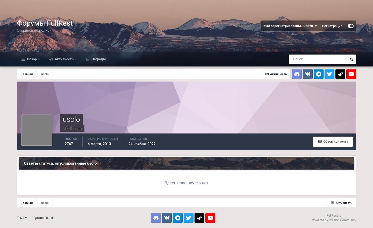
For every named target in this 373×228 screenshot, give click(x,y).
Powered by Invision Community (334, 220)
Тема (22, 218)
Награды (98, 59)
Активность (64, 59)
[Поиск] (318, 59)
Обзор (32, 59)
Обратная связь (42, 218)
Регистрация (332, 26)
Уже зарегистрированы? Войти (290, 26)
